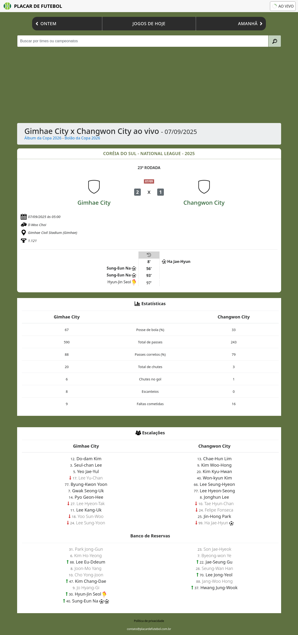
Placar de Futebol (33, 6)
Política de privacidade (149, 621)
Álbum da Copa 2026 (43, 138)
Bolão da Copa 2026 (82, 138)
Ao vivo (282, 6)
